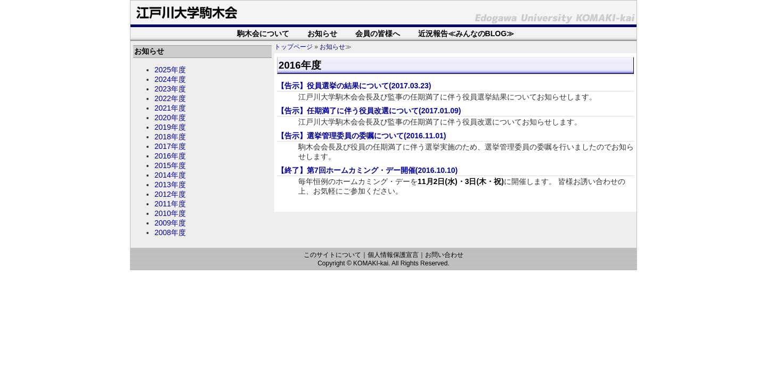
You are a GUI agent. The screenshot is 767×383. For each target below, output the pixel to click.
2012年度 (170, 194)
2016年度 (170, 156)
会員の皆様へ (377, 33)
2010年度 (170, 213)
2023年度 (170, 89)
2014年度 (170, 175)
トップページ (293, 47)
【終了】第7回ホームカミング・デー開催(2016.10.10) (367, 170)
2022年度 (170, 98)
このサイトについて (332, 255)
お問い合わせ (444, 255)
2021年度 (170, 108)
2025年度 (170, 69)
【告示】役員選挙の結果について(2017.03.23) (354, 85)
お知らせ (322, 33)
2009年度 (170, 223)
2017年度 (170, 146)
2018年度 (170, 136)
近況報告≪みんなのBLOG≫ (466, 33)
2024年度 (170, 79)
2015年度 (170, 165)
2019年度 (170, 127)
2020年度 (170, 117)
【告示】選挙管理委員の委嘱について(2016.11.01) (361, 135)
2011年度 (170, 203)
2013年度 (170, 184)
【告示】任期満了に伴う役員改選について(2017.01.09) (369, 110)
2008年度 (170, 232)
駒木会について (263, 33)
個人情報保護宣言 (393, 255)
